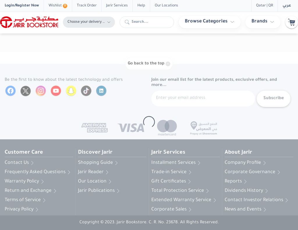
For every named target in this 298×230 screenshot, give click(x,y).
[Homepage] (29, 22)
